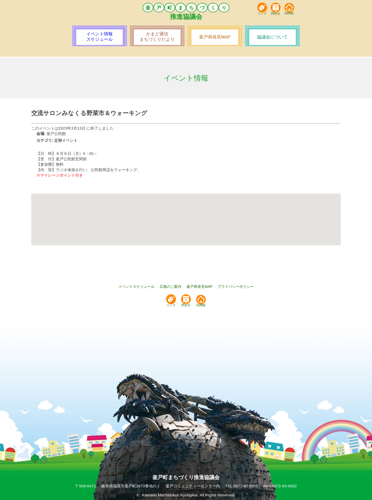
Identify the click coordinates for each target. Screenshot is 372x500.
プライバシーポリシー (236, 286)
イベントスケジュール (136, 286)
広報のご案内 (170, 286)
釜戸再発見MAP (199, 286)
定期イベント (66, 140)
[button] (186, 214)
